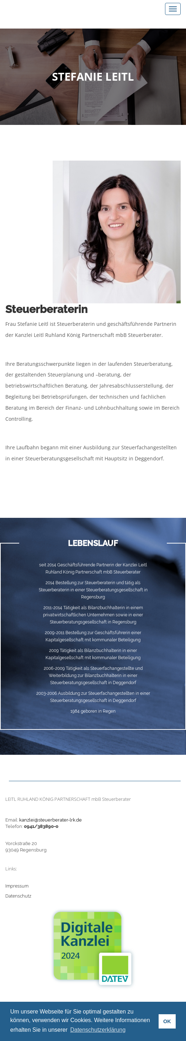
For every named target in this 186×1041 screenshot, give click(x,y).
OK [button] (167, 1021)
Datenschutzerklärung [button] (98, 1030)
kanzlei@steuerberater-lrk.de (50, 820)
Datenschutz (18, 896)
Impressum (16, 886)
